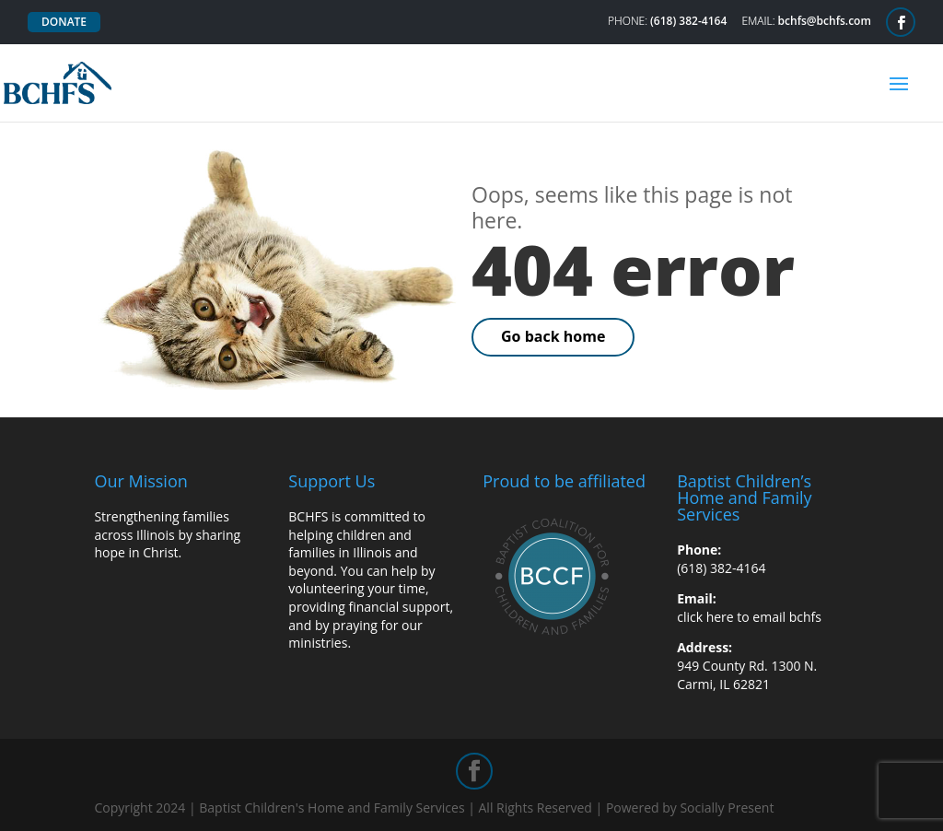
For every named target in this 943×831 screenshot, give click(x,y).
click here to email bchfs (749, 617)
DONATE (64, 21)
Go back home (553, 336)
